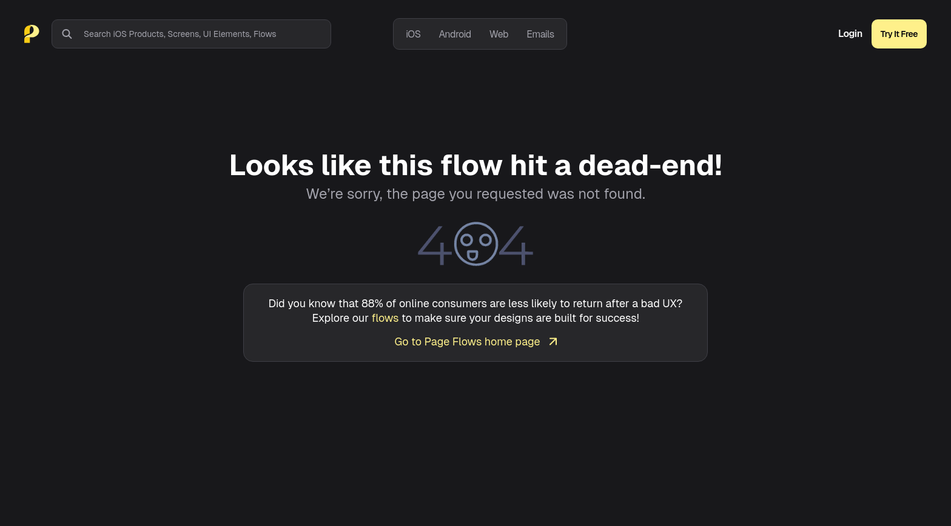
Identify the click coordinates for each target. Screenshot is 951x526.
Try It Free (899, 33)
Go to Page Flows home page (475, 341)
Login (850, 34)
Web (498, 34)
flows (385, 318)
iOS (413, 34)
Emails (540, 34)
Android (455, 34)
